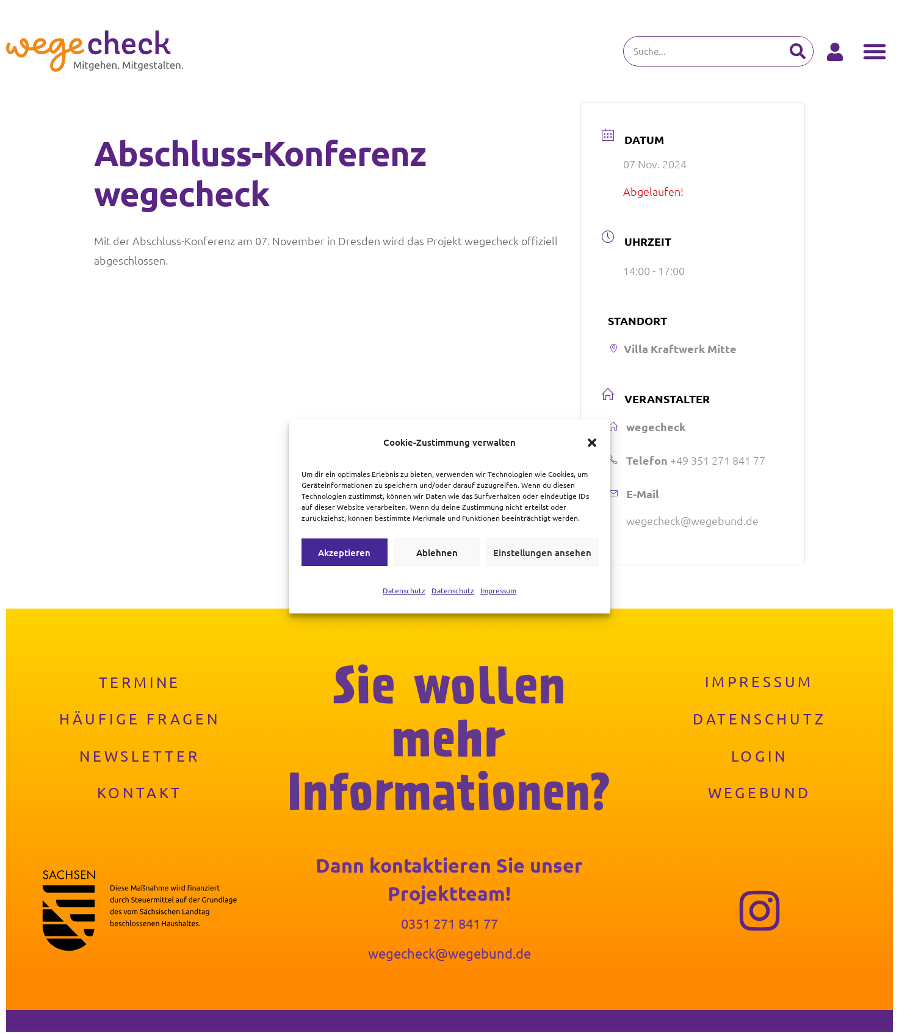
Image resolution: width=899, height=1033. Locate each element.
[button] (592, 443)
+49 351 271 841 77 (717, 460)
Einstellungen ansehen (542, 552)
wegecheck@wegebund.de (692, 521)
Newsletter (139, 756)
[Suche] (797, 51)
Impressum (498, 590)
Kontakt (140, 793)
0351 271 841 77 (449, 924)
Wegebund (759, 793)
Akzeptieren (344, 552)
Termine (140, 683)
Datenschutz (404, 590)
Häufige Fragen (139, 719)
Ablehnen (437, 552)
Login (759, 756)
